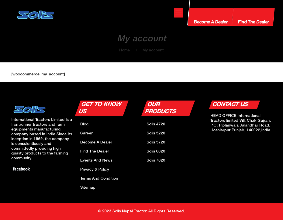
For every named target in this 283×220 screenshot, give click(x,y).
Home (124, 50)
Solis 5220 (156, 133)
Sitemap (87, 187)
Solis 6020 (156, 151)
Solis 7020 (156, 160)
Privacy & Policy (94, 169)
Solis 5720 (156, 142)
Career (86, 133)
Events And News (96, 160)
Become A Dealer (210, 22)
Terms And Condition (99, 178)
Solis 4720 (156, 124)
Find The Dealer (253, 22)
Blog (84, 124)
